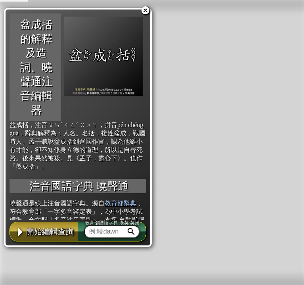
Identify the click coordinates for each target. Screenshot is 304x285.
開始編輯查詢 (44, 232)
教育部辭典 (120, 203)
